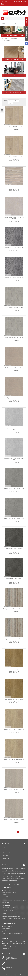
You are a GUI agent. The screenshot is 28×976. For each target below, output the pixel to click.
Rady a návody (5, 855)
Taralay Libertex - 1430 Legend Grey (14, 247)
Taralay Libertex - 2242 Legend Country (14, 669)
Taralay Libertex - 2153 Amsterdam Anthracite (14, 549)
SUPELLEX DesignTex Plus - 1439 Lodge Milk (14, 187)
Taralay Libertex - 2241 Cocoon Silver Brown (14, 608)
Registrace (24, 1)
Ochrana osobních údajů (7, 853)
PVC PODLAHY (14, 38)
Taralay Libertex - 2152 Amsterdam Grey (14, 488)
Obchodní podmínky (6, 850)
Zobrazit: (6, 102)
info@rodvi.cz (9, 967)
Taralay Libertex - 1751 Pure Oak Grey (14, 307)
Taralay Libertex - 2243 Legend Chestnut (14, 729)
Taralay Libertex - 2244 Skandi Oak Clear (14, 789)
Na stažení (4, 1)
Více (21, 974)
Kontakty (4, 861)
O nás (3, 847)
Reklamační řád (5, 858)
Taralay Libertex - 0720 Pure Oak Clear (14, 126)
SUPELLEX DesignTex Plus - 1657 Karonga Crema (14, 217)
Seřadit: (5, 100)
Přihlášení (17, 1)
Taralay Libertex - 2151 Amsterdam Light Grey (14, 428)
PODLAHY (7, 38)
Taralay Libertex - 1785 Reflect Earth (14, 367)
